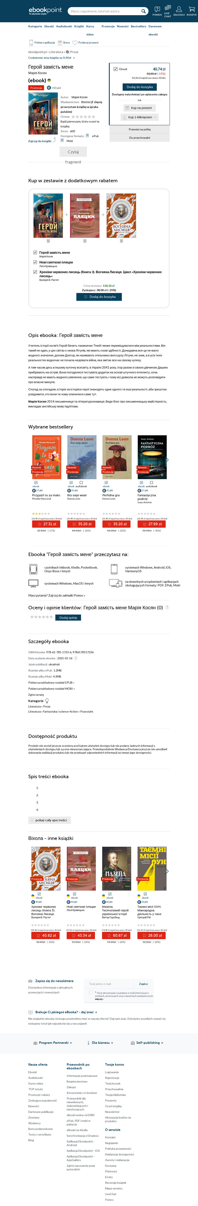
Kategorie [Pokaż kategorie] (35, 26)
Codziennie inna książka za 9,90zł (49, 57)
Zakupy (71, 1087)
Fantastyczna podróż (147, 497)
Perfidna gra (111, 495)
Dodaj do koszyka (140, 87)
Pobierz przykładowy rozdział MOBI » (51, 688)
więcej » (99, 998)
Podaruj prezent (88, 42)
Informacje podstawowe (82, 1075)
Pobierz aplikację (44, 42)
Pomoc (78, 595)
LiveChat (110, 1194)
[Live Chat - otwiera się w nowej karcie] (167, 11)
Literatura (34, 706)
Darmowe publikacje (41, 1111)
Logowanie (112, 1072)
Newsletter (112, 1111)
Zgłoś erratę (36, 694)
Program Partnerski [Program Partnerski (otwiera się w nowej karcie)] (53, 1043)
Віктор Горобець (111, 917)
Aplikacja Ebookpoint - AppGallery (81, 1158)
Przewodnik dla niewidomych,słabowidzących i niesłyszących (77, 1104)
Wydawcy (34, 1123)
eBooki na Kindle (77, 1130)
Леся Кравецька (48, 266)
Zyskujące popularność (42, 1100)
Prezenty (111, 1100)
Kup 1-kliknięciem (140, 117)
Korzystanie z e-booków (82, 1092)
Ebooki (49, 26)
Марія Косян (46, 256)
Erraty (109, 1177)
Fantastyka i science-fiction (60, 711)
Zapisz (143, 983)
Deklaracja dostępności (119, 1154)
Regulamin (111, 1143)
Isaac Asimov (145, 502)
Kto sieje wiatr (77, 495)
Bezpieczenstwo (77, 1081)
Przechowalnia (114, 1089)
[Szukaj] (143, 11)
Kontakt (110, 1137)
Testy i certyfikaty (39, 1134)
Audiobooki (64, 26)
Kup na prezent (141, 108)
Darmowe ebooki (155, 30)
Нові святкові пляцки (56, 262)
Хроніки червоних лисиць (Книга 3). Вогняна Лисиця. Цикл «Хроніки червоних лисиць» (44, 914)
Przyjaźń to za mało (46, 495)
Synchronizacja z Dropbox (83, 1135)
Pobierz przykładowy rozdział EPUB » (51, 682)
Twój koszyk (112, 1083)
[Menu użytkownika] (179, 11)
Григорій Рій (144, 917)
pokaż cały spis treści (51, 820)
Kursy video (90, 30)
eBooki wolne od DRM (80, 1115)
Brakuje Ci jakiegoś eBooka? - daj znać (64, 1012)
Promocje (108, 26)
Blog (31, 1140)
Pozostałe (86, 711)
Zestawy (33, 1117)
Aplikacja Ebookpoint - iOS (83, 1150)
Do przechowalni (139, 137)
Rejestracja (112, 1077)
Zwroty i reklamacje (117, 1160)
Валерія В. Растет (49, 279)
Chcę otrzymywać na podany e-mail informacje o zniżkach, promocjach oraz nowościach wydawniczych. (121, 995)
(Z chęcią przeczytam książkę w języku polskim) (81, 106)
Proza (46, 706)
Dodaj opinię (68, 617)
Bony (66, 42)
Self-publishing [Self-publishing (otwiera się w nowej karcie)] (148, 1043)
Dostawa (110, 1165)
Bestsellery (138, 26)
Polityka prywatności (118, 1148)
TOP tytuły (35, 1089)
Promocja (36, 87)
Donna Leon (73, 498)
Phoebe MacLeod (41, 498)
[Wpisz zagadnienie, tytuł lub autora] (103, 11)
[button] (167, 459)
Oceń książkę (113, 1106)
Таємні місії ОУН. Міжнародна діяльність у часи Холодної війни (149, 912)
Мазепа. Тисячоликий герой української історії (115, 910)
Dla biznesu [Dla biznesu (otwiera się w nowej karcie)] (101, 1043)
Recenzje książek (115, 1182)
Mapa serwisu (113, 1188)
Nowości (122, 26)
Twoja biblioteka (115, 1094)
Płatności (111, 1171)
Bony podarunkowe (40, 1128)
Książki (79, 26)
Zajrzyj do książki (39, 141)
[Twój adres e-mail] (110, 983)
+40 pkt (56, 87)
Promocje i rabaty (39, 1094)
